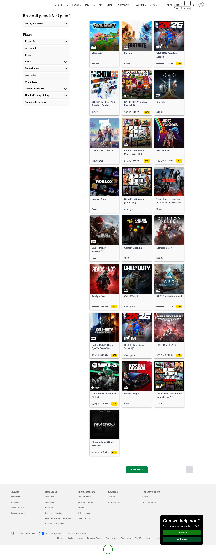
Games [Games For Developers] (145, 497)
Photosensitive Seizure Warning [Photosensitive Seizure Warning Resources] (58, 518)
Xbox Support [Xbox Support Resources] (50, 502)
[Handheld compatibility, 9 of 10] (46, 95)
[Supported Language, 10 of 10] (46, 102)
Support (140, 4)
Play (100, 4)
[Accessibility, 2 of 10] (46, 48)
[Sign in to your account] (201, 5)
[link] (104, 44)
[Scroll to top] (189, 469)
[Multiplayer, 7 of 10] (46, 82)
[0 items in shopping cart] (194, 4)
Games (75, 4)
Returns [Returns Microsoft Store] (81, 507)
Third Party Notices (143, 538)
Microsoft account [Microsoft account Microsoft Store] (85, 497)
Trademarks (126, 538)
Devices (89, 4)
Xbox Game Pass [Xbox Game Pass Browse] (17, 507)
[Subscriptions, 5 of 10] (46, 68)
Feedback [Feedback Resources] (49, 507)
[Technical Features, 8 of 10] (46, 88)
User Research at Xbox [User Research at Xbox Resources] (54, 524)
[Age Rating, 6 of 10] (46, 75)
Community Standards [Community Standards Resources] (54, 513)
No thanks (182, 539)
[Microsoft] (22, 4)
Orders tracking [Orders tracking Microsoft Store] (84, 513)
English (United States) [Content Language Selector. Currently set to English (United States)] (25, 533)
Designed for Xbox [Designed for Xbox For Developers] (149, 502)
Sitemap (60, 538)
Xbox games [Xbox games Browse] (16, 502)
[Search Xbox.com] (187, 4)
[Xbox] (44, 4)
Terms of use (111, 538)
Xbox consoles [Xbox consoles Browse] (16, 497)
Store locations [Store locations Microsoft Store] (84, 518)
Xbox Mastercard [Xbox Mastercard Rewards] (115, 502)
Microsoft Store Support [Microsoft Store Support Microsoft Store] (87, 502)
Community (123, 4)
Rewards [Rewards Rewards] (111, 497)
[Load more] (137, 469)
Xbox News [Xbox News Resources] (49, 497)
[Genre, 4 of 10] (46, 61)
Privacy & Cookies (94, 538)
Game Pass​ (60, 4)
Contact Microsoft (75, 538)
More (152, 4)
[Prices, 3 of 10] (46, 55)
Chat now (182, 532)
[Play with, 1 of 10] (46, 41)
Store (109, 4)
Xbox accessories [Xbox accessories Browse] (18, 513)
